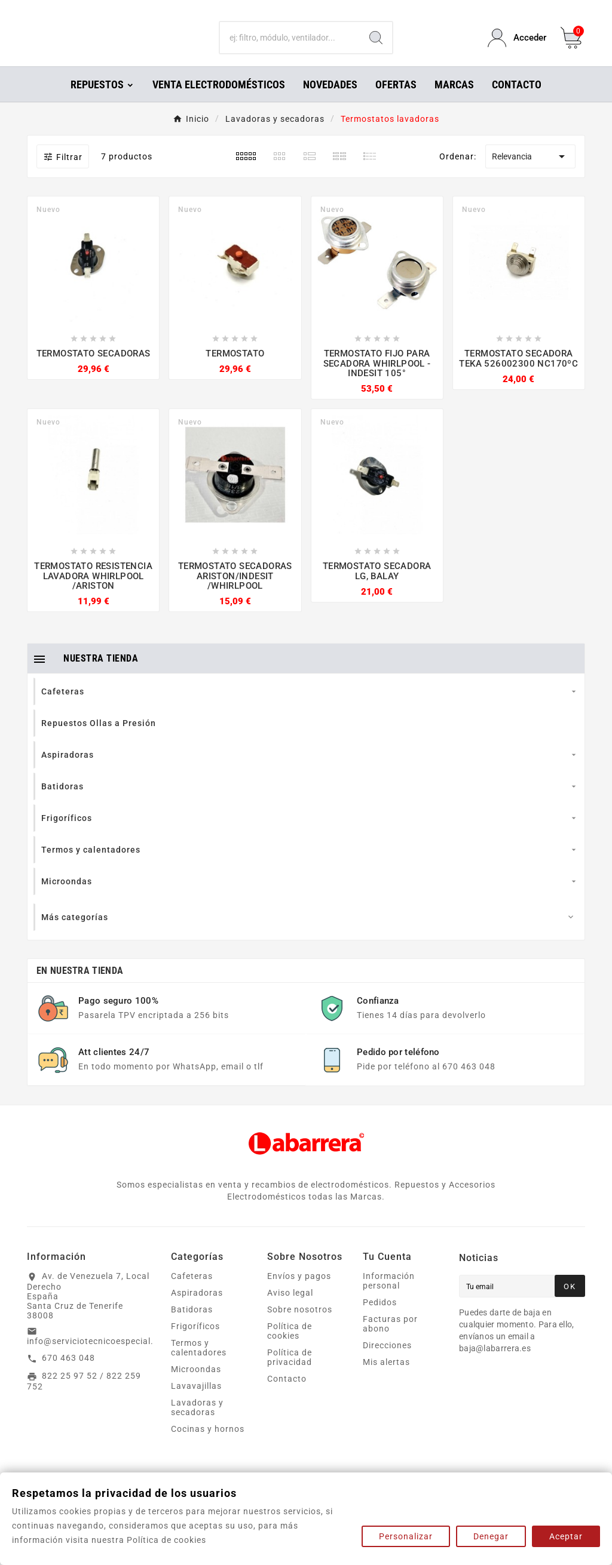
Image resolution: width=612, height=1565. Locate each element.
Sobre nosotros (299, 1326)
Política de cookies (289, 1347)
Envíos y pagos (299, 1292)
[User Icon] (517, 46)
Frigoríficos (195, 1343)
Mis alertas (386, 1378)
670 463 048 (68, 1374)
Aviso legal (290, 1309)
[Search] (375, 46)
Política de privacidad (289, 1373)
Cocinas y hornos (207, 1445)
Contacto (287, 1395)
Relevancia (530, 173)
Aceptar (566, 1536)
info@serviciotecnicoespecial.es (95, 1358)
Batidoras (192, 1326)
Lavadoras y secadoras (197, 1424)
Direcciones (387, 1362)
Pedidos (380, 1319)
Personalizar (406, 1536)
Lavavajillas (196, 1402)
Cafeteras (192, 1292)
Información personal (389, 1297)
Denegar (491, 1536)
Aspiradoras (197, 1309)
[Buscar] (289, 46)
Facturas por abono (390, 1340)
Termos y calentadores (199, 1364)
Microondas (196, 1386)
